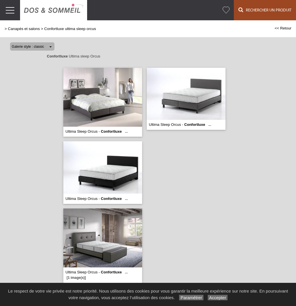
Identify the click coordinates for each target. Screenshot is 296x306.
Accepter (217, 297)
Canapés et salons (24, 29)
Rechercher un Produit (264, 10)
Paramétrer (191, 297)
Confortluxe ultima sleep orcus (70, 29)
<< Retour (283, 28)
